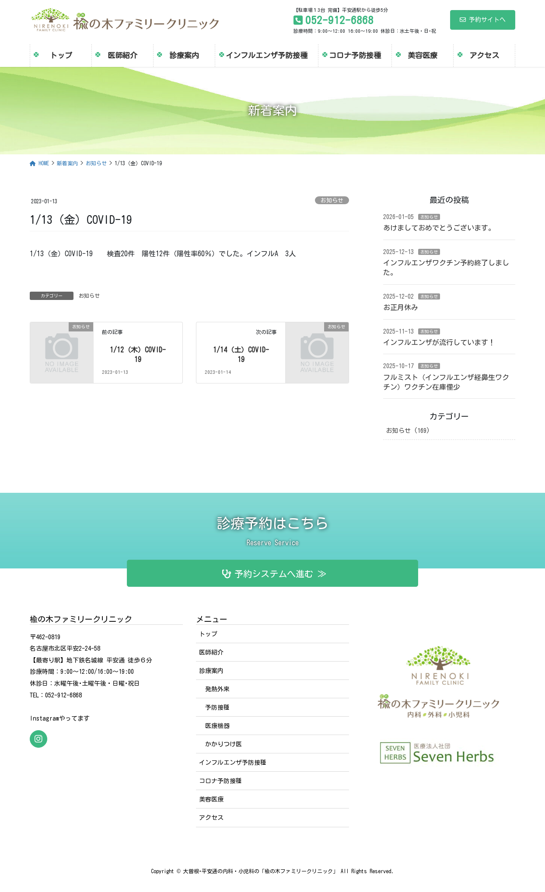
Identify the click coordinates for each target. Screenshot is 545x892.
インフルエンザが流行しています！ (439, 342)
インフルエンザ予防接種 (232, 763)
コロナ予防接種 (220, 781)
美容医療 (211, 799)
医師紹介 (211, 652)
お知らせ (332, 200)
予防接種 (217, 707)
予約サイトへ (483, 20)
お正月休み (400, 307)
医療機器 (217, 726)
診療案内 (211, 671)
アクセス (211, 818)
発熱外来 (217, 689)
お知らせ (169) (408, 431)
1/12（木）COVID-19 (138, 354)
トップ (208, 634)
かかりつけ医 (223, 744)
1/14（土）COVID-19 (241, 354)
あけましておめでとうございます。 (439, 227)
